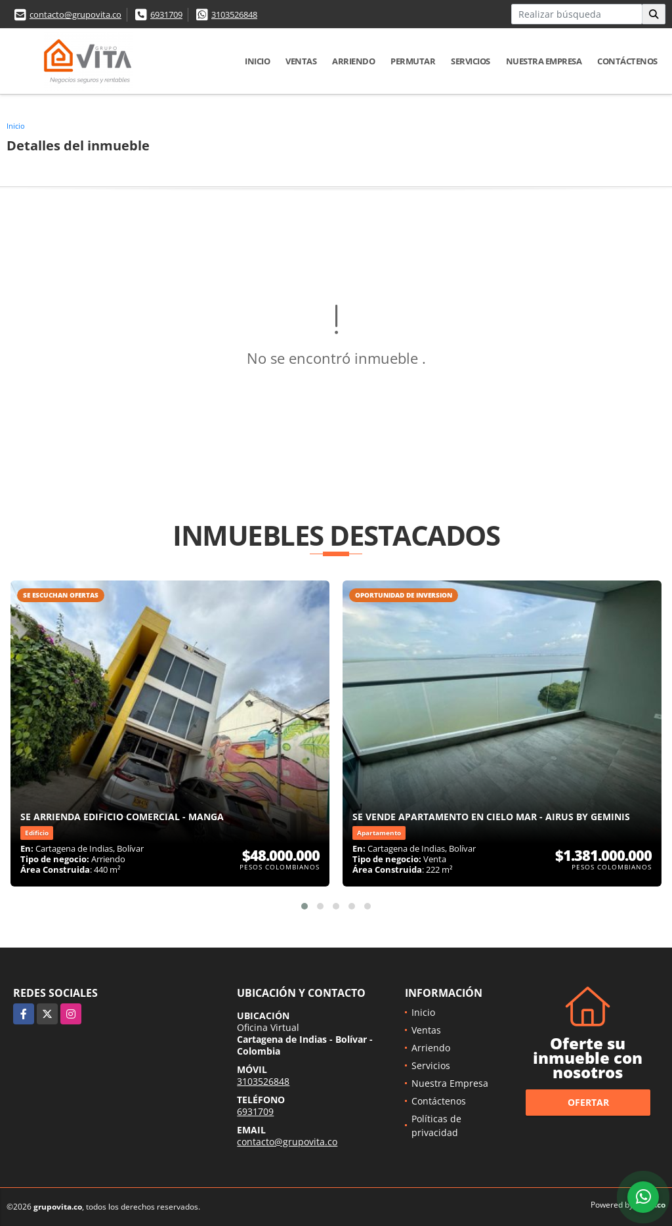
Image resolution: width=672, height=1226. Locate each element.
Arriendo (353, 61)
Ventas (300, 61)
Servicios (470, 61)
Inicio (257, 61)
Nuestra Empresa (544, 61)
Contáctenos (627, 61)
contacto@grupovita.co (75, 14)
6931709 (166, 14)
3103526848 (234, 14)
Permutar (412, 61)
